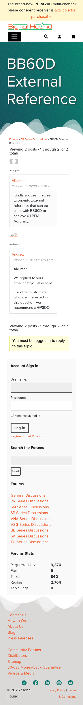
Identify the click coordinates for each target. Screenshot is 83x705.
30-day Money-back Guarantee (34, 667)
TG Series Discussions (30, 542)
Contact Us (17, 615)
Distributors (17, 655)
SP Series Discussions (29, 513)
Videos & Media (21, 673)
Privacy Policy (56, 690)
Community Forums (24, 650)
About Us (15, 626)
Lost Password (35, 436)
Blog (11, 632)
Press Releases (20, 638)
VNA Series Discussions (31, 518)
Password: (18, 398)
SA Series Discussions (29, 536)
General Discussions (28, 495)
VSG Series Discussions (31, 524)
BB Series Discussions (34, 139)
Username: (19, 379)
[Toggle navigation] (14, 36)
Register (16, 436)
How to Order (19, 620)
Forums (13, 139)
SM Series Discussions (30, 507)
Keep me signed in (27, 416)
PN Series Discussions (29, 501)
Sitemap (14, 661)
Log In (19, 428)
